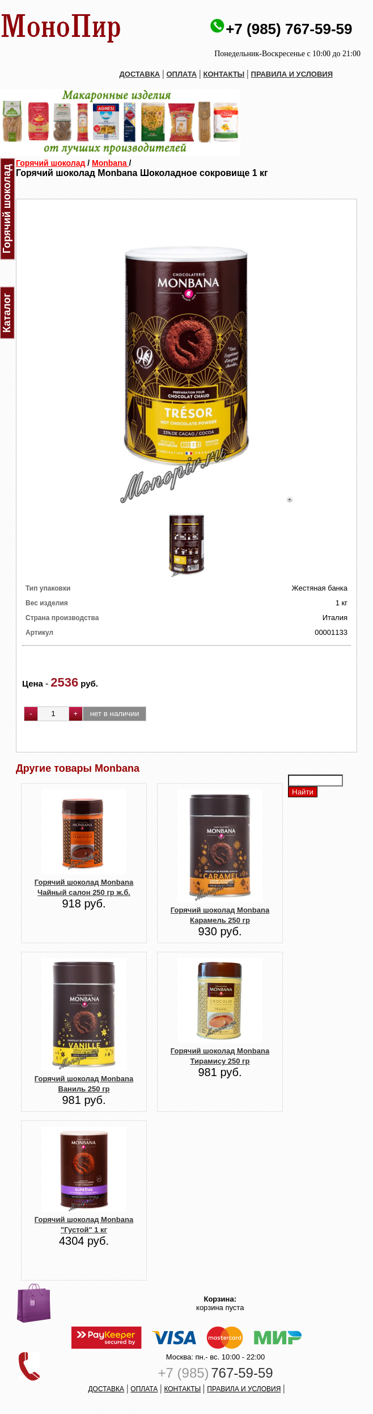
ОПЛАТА (181, 74)
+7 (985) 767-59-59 (289, 28)
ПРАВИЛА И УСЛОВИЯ (292, 74)
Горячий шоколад (50, 163)
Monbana (110, 163)
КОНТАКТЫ (223, 74)
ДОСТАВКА (140, 74)
